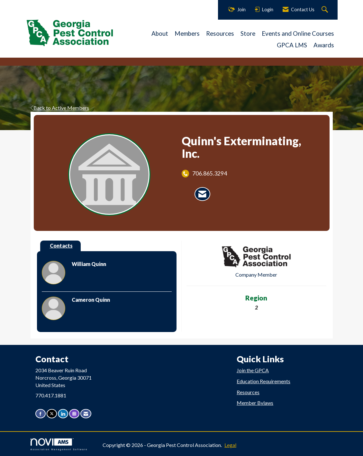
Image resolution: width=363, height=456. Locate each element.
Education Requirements (263, 381)
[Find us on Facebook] (40, 413)
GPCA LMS (292, 45)
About (159, 33)
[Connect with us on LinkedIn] (63, 413)
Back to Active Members (60, 108)
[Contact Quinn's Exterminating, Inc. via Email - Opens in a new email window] (202, 194)
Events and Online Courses (298, 33)
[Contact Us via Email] (85, 413)
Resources (220, 33)
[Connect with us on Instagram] (74, 413)
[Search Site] (326, 10)
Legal (230, 445)
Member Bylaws (255, 403)
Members (187, 33)
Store (247, 33)
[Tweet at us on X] (52, 413)
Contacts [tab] (61, 245)
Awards (323, 45)
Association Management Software (59, 444)
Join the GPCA (253, 370)
